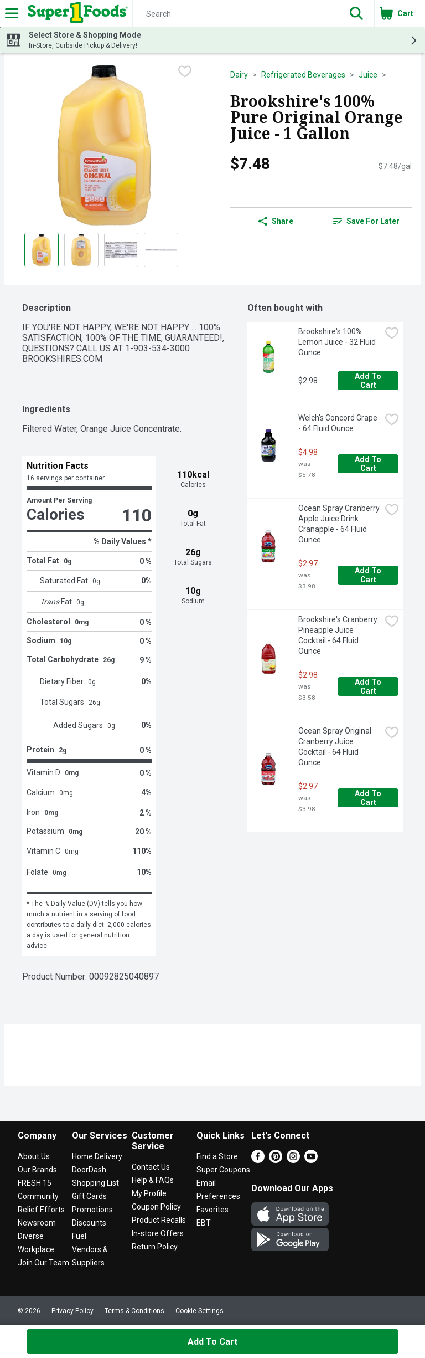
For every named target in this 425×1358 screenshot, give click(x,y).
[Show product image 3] (121, 250)
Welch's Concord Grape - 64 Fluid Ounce (338, 423)
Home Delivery (97, 1156)
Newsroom (37, 1222)
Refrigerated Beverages (303, 74)
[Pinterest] (275, 1160)
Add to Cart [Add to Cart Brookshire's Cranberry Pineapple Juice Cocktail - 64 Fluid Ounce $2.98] (369, 686)
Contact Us (151, 1166)
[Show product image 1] (41, 250)
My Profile (149, 1193)
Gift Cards (89, 1196)
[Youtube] (311, 1160)
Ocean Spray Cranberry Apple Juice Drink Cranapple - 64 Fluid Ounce (339, 524)
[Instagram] (293, 1160)
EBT (203, 1222)
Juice (368, 74)
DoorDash (89, 1169)
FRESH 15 (34, 1182)
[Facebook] (258, 1160)
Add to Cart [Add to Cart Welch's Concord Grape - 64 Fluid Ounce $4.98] (369, 464)
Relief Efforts (41, 1209)
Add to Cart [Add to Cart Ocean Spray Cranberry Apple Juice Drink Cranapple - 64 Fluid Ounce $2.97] (369, 575)
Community (38, 1196)
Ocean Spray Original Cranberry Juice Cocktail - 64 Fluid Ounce (335, 746)
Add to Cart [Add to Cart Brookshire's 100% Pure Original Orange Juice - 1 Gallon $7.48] (212, 1341)
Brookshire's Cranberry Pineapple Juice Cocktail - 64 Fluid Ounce (338, 635)
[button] (356, 13)
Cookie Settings (199, 1311)
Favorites (212, 1209)
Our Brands (37, 1169)
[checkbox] (184, 71)
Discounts (89, 1222)
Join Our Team (43, 1262)
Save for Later (366, 221)
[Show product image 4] (161, 250)
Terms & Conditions (134, 1311)
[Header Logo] (75, 13)
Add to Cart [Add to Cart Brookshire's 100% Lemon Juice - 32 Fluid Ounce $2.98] (369, 381)
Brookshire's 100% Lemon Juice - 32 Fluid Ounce (337, 342)
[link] (366, 221)
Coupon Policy (156, 1206)
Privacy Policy (72, 1311)
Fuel (79, 1236)
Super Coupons (223, 1169)
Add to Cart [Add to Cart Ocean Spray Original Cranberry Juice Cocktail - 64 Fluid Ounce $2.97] (369, 798)
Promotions (92, 1209)
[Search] (236, 14)
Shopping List (95, 1182)
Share (275, 221)
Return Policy (155, 1246)
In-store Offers (158, 1233)
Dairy (239, 74)
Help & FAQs (153, 1180)
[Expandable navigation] (11, 13)
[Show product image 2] (81, 250)
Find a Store (217, 1156)
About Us (34, 1156)
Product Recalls (159, 1220)
